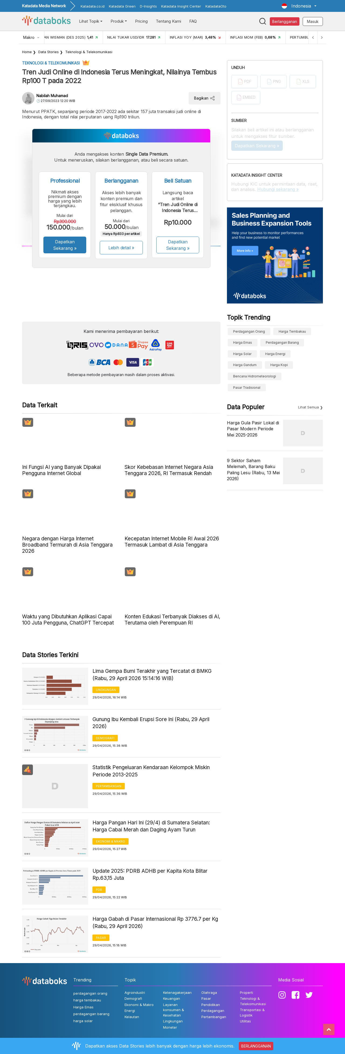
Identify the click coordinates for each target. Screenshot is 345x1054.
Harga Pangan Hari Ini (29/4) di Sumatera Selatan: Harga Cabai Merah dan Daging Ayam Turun (151, 826)
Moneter (170, 1027)
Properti (246, 992)
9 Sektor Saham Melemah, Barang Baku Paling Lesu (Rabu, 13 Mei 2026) (253, 469)
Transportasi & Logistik (252, 1012)
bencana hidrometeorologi (254, 376)
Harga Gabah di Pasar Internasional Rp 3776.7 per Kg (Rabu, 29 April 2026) (155, 922)
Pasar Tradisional (246, 388)
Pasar (101, 938)
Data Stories (48, 52)
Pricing (141, 21)
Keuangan (171, 998)
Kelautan (132, 1017)
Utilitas (245, 1021)
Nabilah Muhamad (52, 95)
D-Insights (148, 6)
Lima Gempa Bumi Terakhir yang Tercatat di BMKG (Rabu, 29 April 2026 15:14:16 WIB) (152, 674)
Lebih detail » (121, 247)
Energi (130, 1010)
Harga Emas (242, 342)
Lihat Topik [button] (89, 21)
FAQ (193, 21)
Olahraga (209, 992)
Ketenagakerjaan (177, 992)
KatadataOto (215, 6)
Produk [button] (117, 21)
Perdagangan (212, 1010)
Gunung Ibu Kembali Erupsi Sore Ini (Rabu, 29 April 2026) (150, 723)
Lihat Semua (308, 407)
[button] (299, 6)
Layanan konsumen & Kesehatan (173, 1009)
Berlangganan (284, 21)
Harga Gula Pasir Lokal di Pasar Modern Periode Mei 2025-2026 (253, 429)
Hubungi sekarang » (278, 189)
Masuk (313, 21)
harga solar (242, 354)
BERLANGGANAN (256, 1046)
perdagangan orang (249, 331)
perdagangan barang (282, 342)
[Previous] (311, 37)
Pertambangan (108, 786)
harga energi (275, 354)
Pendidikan (210, 1004)
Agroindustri (135, 992)
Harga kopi (279, 365)
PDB (99, 890)
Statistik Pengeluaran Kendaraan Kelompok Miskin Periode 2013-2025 (151, 771)
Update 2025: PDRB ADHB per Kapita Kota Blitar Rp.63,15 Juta (150, 874)
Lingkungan (106, 690)
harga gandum (245, 365)
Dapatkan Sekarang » (65, 245)
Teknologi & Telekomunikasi (88, 52)
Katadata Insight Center (181, 6)
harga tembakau (292, 331)
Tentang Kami (168, 21)
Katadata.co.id (93, 6)
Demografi (105, 738)
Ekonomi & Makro (110, 841)
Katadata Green (122, 6)
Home (27, 52)
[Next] (321, 37)
